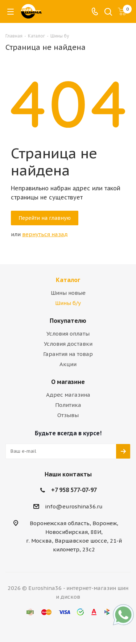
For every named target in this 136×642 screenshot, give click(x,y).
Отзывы (68, 415)
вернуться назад (45, 234)
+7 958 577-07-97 (74, 490)
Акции (68, 364)
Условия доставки (68, 343)
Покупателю (68, 320)
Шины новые (68, 292)
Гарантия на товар (68, 353)
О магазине (68, 381)
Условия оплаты (68, 333)
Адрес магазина (68, 394)
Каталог (68, 280)
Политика (68, 404)
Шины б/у (68, 303)
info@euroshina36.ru (74, 506)
